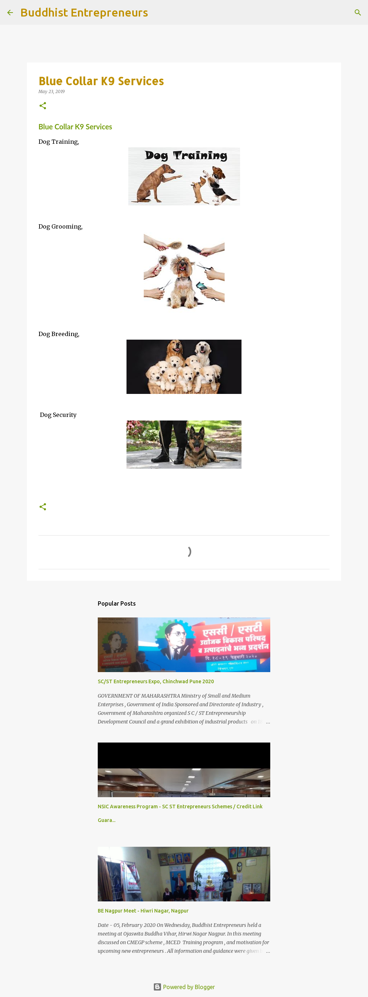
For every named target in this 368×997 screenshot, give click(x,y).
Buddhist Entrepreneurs (84, 12)
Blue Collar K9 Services (75, 126)
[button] (42, 106)
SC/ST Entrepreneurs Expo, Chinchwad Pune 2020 (156, 681)
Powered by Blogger (184, 987)
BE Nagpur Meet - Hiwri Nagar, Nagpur (143, 911)
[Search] (158, 12)
